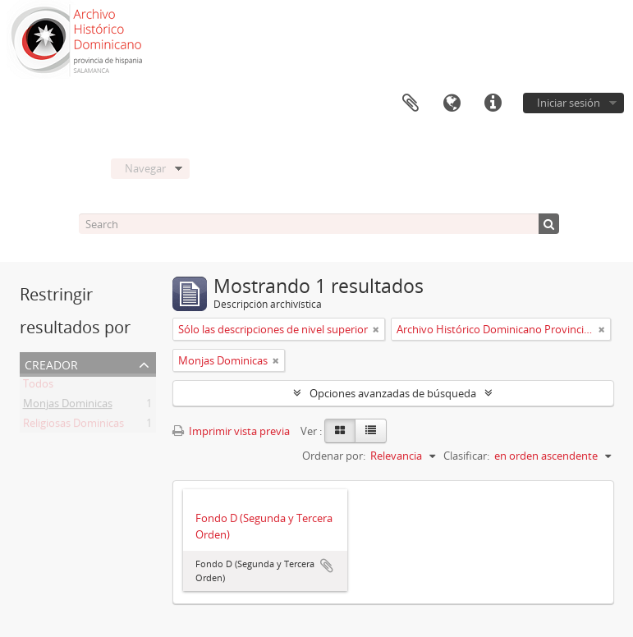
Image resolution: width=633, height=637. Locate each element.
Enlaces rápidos (492, 103)
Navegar (145, 168)
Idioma (451, 103)
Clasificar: (466, 455)
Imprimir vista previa (231, 431)
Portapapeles (410, 103)
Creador (51, 363)
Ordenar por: (333, 455)
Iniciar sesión (568, 102)
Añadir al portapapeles (327, 565)
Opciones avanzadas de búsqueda (393, 393)
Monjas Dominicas (67, 406)
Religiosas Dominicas (73, 426)
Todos (38, 386)
